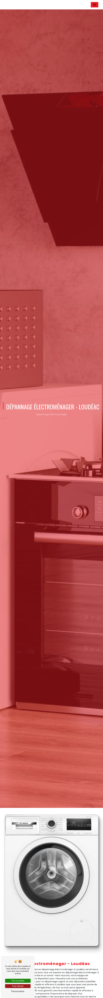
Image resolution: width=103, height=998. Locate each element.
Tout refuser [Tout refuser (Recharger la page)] (18, 986)
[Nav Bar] (94, 4)
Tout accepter (17, 980)
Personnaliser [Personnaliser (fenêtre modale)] (17, 991)
